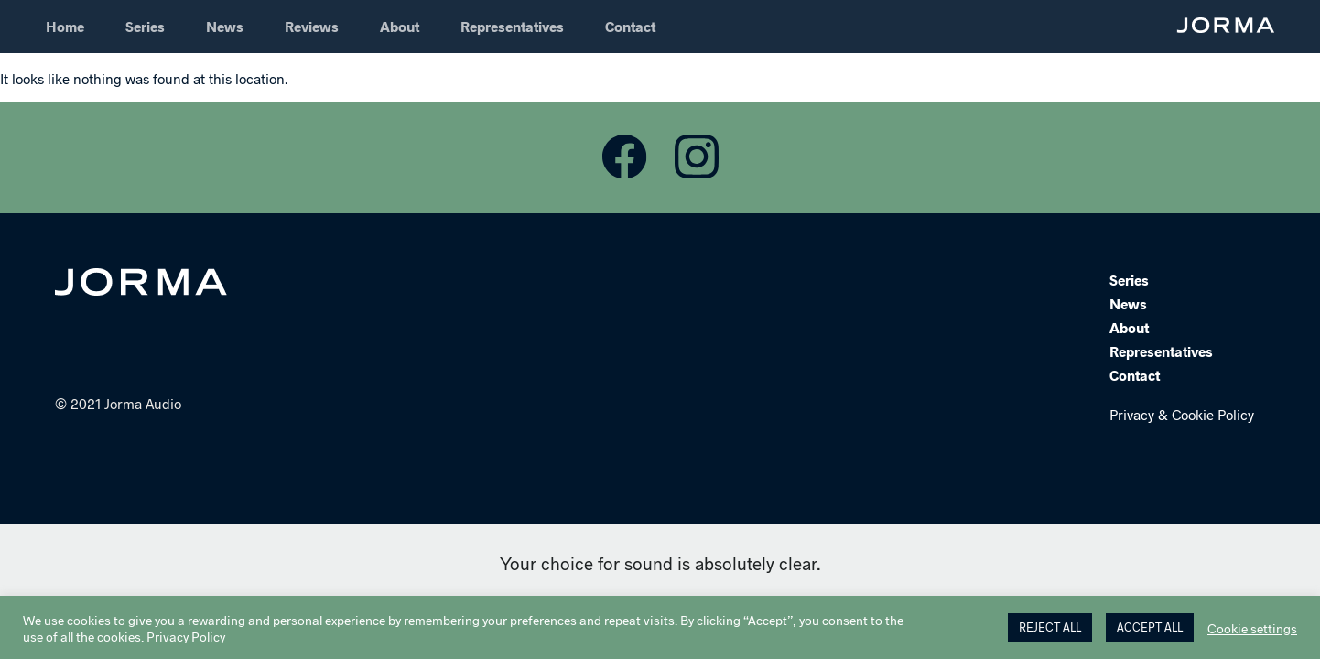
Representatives (512, 26)
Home (65, 26)
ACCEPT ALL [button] (1150, 627)
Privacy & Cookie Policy (1181, 415)
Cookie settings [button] (1252, 628)
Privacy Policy (185, 636)
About (399, 26)
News (224, 26)
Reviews (312, 26)
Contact (630, 26)
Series (145, 26)
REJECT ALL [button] (1050, 627)
